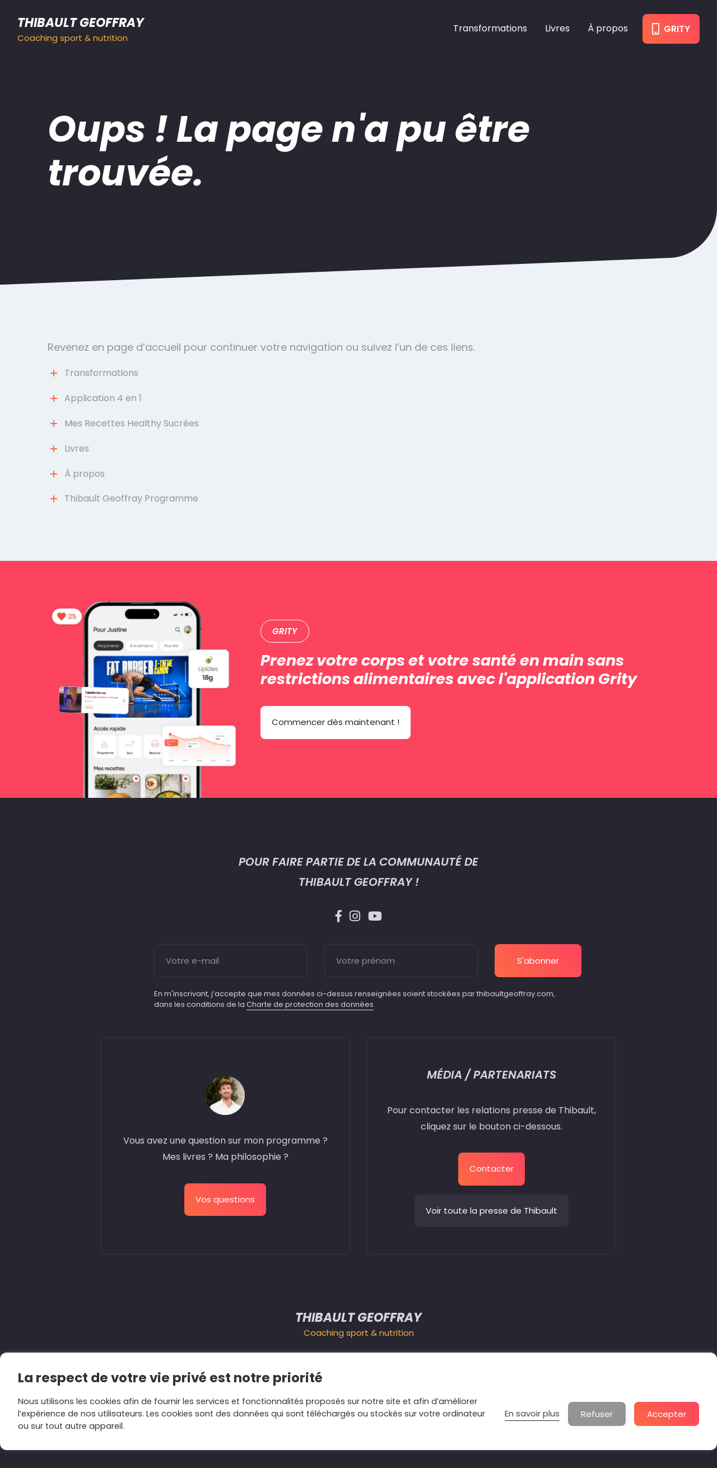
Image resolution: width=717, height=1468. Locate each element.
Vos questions (225, 1199)
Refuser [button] (597, 1414)
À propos (608, 28)
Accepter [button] (666, 1414)
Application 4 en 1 (103, 398)
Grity (671, 29)
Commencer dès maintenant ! (335, 722)
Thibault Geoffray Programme (131, 498)
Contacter (491, 1168)
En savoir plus (532, 1413)
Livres (557, 28)
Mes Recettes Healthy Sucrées (131, 423)
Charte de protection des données (310, 1004)
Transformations (490, 28)
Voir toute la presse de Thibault (491, 1210)
